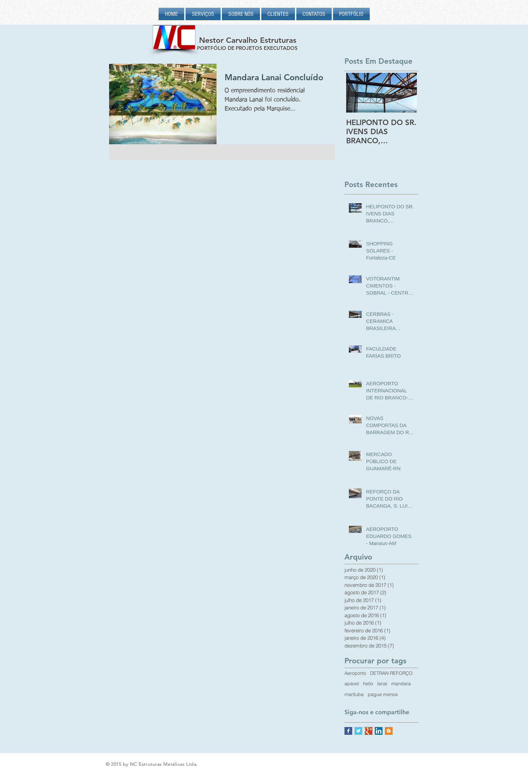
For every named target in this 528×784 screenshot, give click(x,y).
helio (368, 684)
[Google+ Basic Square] (368, 731)
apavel (351, 684)
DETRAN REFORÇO (391, 673)
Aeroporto (355, 673)
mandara (401, 684)
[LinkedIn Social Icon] (379, 731)
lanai (382, 684)
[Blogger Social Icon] (389, 731)
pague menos (383, 694)
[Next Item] (406, 93)
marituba (354, 694)
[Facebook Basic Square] (348, 731)
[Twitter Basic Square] (358, 731)
